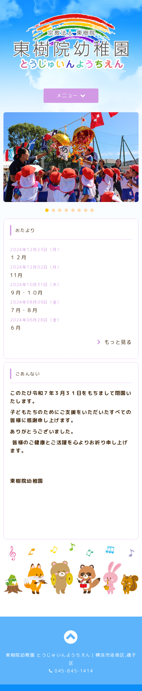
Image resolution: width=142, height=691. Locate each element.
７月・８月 (24, 310)
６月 (15, 327)
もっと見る (114, 342)
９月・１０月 (26, 292)
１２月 (18, 257)
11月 (16, 275)
